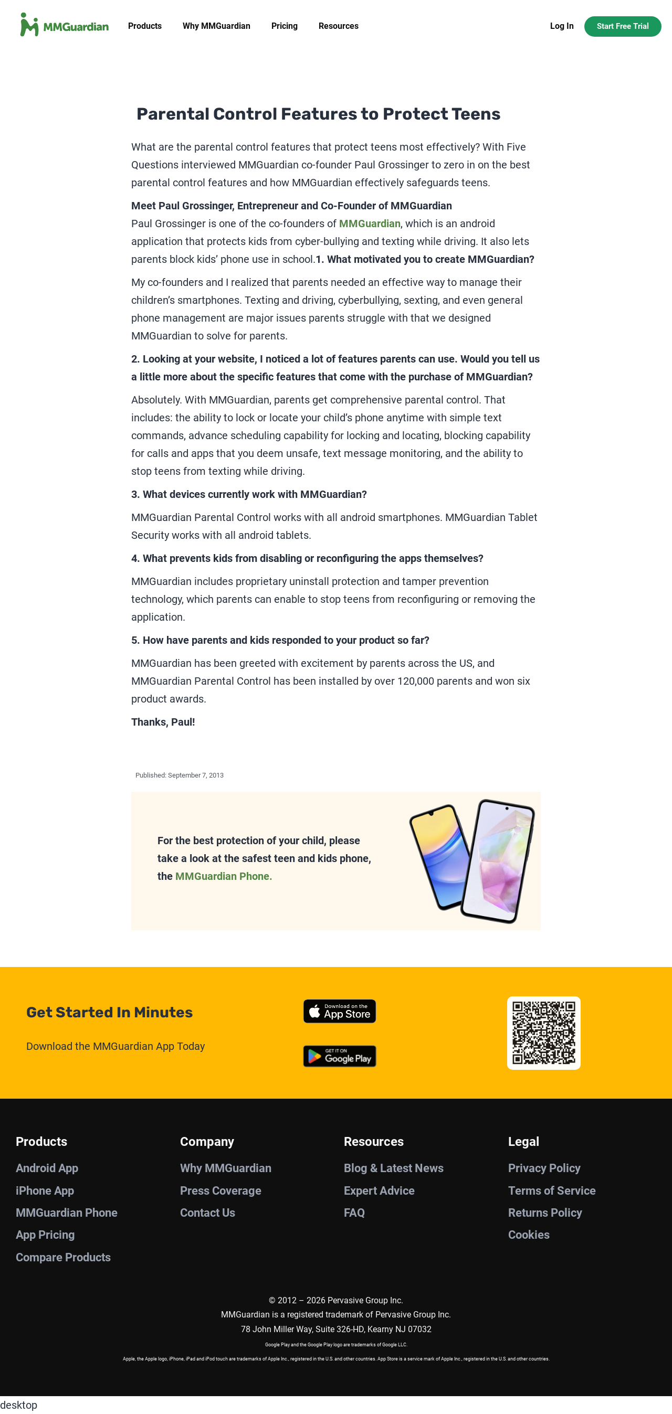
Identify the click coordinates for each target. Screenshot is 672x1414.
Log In (562, 26)
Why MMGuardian (216, 26)
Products (145, 26)
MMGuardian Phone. (223, 876)
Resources (339, 26)
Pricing (284, 26)
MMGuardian (370, 223)
